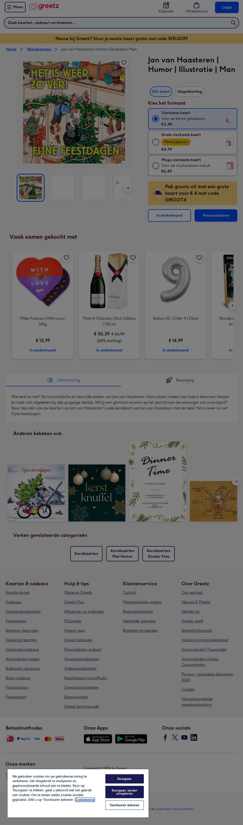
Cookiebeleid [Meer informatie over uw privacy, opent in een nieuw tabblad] (85, 800)
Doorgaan (124, 779)
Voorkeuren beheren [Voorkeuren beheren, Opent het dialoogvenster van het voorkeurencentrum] (124, 805)
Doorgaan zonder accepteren (124, 792)
